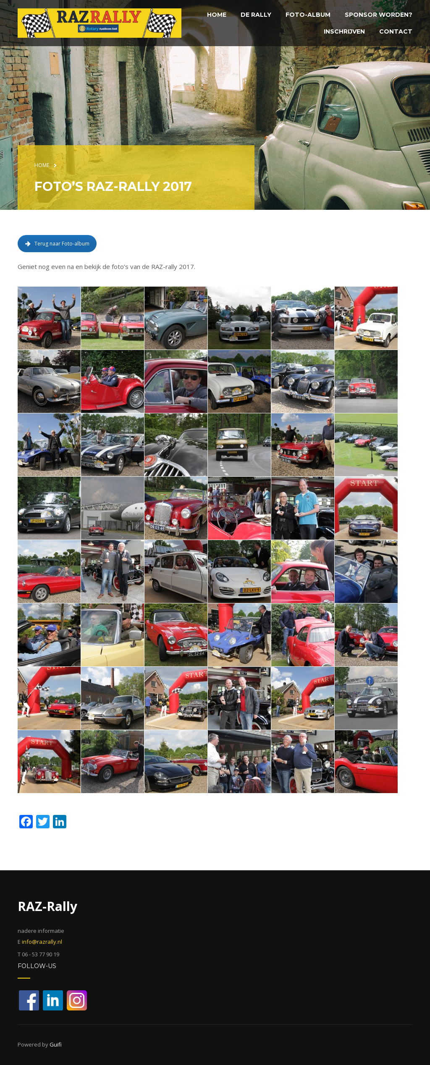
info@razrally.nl (42, 941)
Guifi (56, 1044)
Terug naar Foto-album (57, 243)
